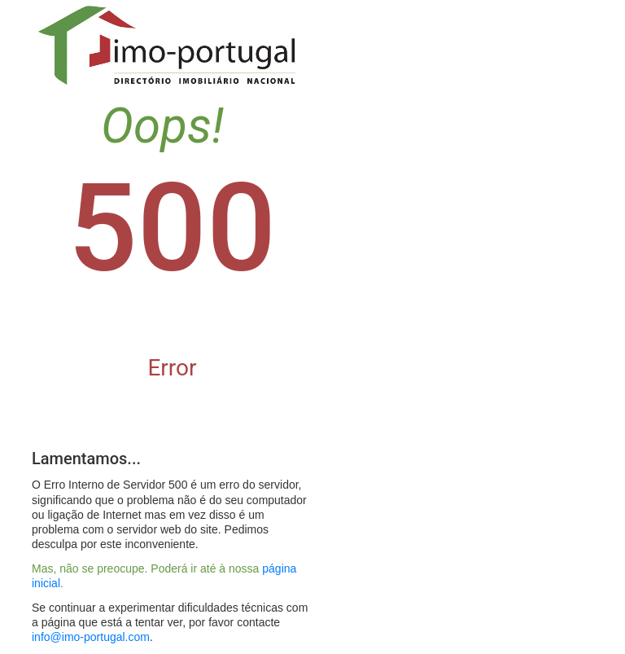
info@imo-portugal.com (91, 636)
